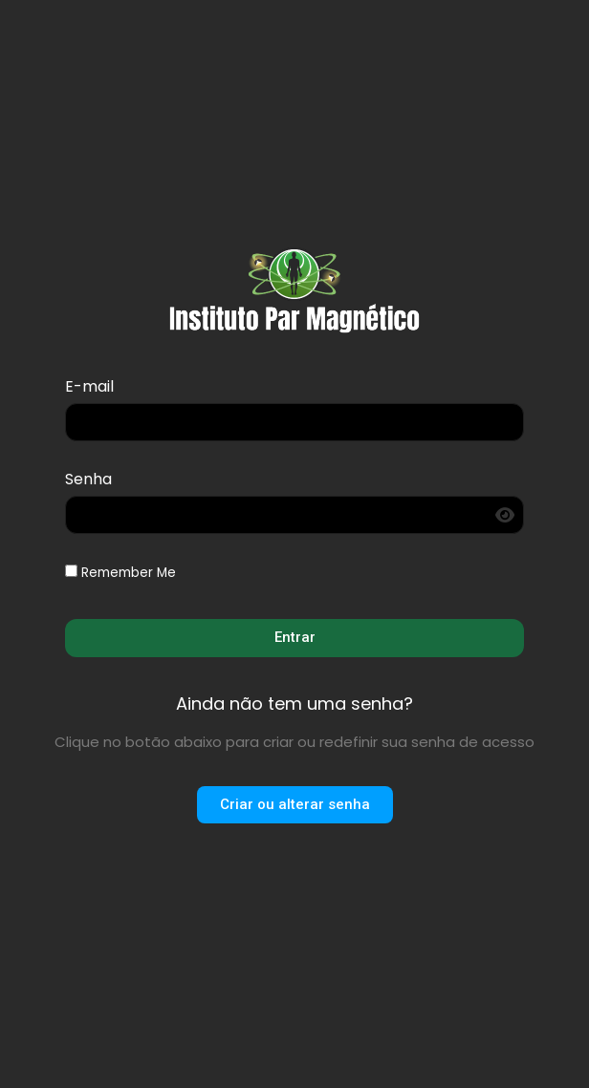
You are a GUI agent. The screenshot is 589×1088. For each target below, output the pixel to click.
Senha (88, 481)
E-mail (89, 388)
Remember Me (120, 573)
